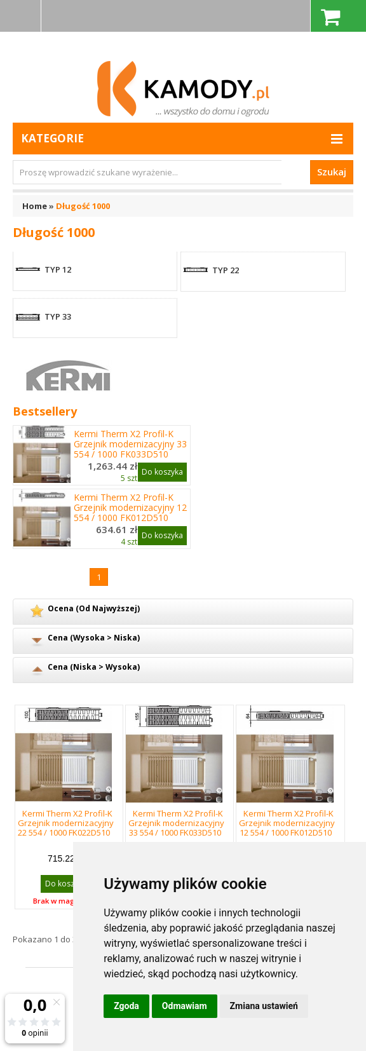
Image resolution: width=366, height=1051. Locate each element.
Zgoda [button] (126, 1006)
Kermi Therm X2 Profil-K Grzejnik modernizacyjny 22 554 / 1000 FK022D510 (66, 823)
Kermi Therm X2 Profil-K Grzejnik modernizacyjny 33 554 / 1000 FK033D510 (130, 444)
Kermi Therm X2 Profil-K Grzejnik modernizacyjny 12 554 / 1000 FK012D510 (130, 507)
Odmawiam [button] (184, 1006)
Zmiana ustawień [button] (264, 1006)
